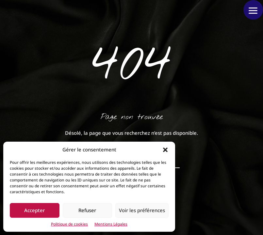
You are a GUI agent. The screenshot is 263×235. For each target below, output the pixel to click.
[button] (165, 150)
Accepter (34, 210)
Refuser (87, 210)
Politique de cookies (69, 224)
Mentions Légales (110, 224)
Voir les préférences (142, 210)
